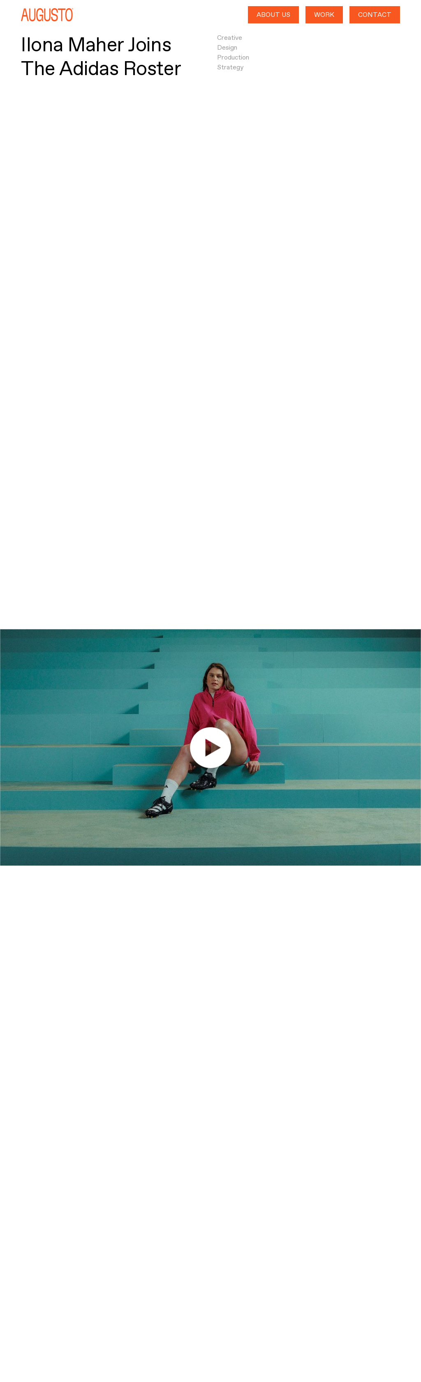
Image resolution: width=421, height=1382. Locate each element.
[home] (47, 14)
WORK (324, 14)
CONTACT (374, 14)
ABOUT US (273, 14)
